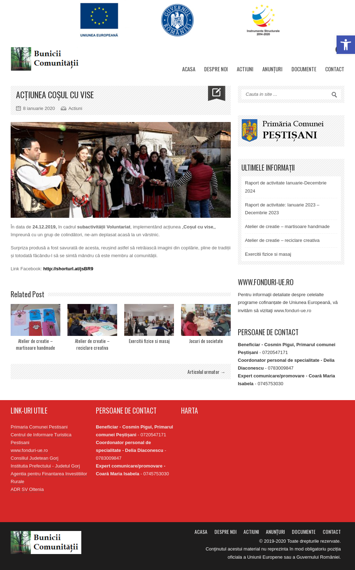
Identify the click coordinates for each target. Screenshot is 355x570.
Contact (334, 69)
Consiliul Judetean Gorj (34, 458)
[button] (346, 44)
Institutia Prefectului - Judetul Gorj (45, 466)
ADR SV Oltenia (27, 489)
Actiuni (245, 69)
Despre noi (216, 69)
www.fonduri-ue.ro (292, 310)
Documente (303, 69)
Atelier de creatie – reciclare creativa (92, 344)
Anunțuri (272, 69)
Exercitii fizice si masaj (149, 340)
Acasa (188, 69)
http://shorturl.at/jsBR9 (68, 268)
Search (334, 95)
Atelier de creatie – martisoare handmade (35, 344)
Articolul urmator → (206, 371)
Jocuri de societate (206, 340)
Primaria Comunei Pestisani (39, 427)
